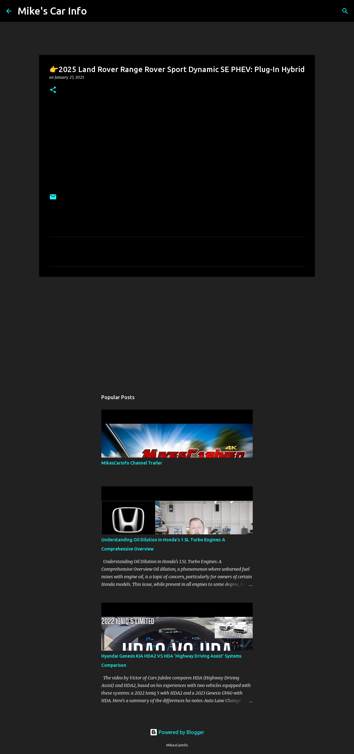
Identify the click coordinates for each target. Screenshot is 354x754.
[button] (53, 90)
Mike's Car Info (52, 10)
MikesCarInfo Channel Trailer (131, 462)
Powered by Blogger (177, 732)
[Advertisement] (177, 330)
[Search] (96, 11)
